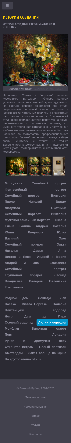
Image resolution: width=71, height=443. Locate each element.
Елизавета (58, 263)
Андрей (42, 226)
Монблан (12, 328)
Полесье (59, 304)
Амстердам (14, 353)
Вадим (61, 202)
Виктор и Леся (18, 256)
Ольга (61, 244)
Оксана (60, 220)
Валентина (57, 281)
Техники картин (36, 397)
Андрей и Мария (51, 256)
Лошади (44, 298)
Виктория (58, 195)
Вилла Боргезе (34, 304)
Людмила (12, 208)
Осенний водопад (19, 322)
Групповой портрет (23, 275)
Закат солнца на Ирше (47, 353)
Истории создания (35, 406)
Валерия (36, 281)
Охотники (58, 208)
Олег (62, 238)
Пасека (10, 304)
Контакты (35, 434)
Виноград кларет (49, 328)
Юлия (9, 232)
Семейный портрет (49, 183)
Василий (12, 238)
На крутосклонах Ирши (23, 359)
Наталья (59, 226)
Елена (9, 226)
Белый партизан (52, 347)
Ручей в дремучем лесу (35, 340)
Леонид (60, 275)
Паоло (10, 202)
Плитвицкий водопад (35, 310)
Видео (35, 415)
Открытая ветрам (19, 347)
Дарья (38, 250)
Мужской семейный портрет (27, 220)
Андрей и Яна (22, 263)
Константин (14, 287)
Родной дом (17, 298)
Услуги (35, 425)
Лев (63, 298)
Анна (62, 250)
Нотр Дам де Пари (35, 316)
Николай (35, 202)
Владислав (14, 281)
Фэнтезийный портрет (35, 189)
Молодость (14, 183)
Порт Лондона (35, 334)
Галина (25, 226)
